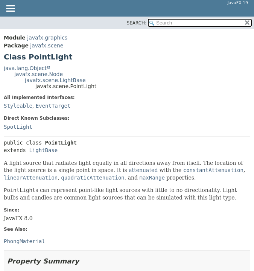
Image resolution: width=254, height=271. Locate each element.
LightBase (43, 150)
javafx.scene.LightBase (55, 80)
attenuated (143, 170)
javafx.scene (46, 46)
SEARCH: (137, 23)
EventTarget (53, 106)
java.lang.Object (25, 68)
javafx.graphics (47, 38)
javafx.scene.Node (38, 74)
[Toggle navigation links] (10, 9)
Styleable (18, 106)
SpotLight (18, 127)
